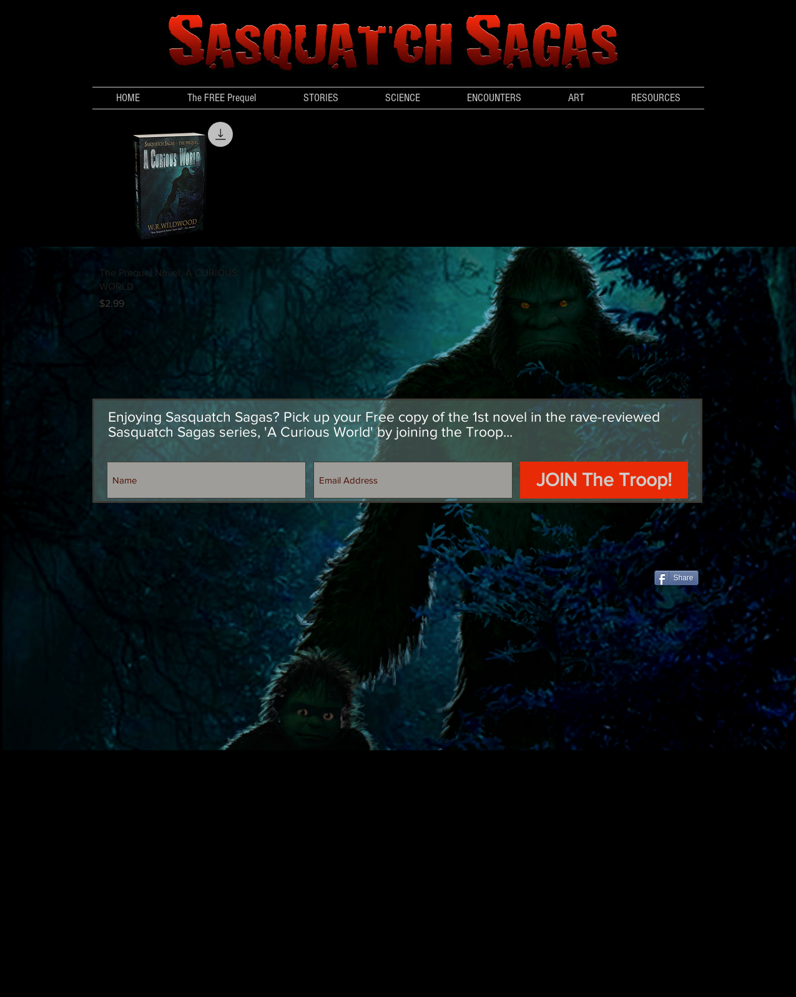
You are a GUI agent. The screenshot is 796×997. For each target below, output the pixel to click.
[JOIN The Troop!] (604, 480)
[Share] (676, 577)
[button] (403, 98)
